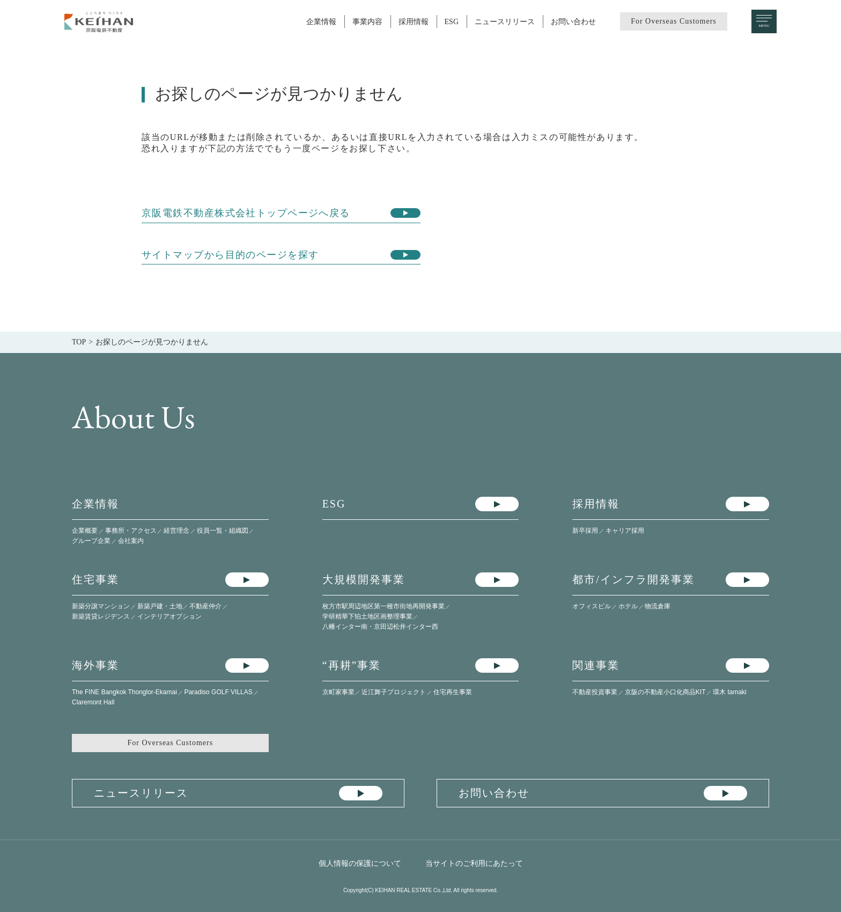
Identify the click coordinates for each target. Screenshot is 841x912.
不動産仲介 (205, 606)
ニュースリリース (505, 22)
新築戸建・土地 (159, 606)
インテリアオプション (169, 616)
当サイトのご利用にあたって (474, 863)
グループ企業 (91, 541)
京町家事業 (338, 692)
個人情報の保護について (360, 863)
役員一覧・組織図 (222, 530)
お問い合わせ (573, 22)
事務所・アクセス (131, 530)
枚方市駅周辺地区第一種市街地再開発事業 (383, 606)
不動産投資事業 (594, 692)
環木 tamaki (730, 692)
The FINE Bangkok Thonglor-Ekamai (124, 692)
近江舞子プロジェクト (394, 692)
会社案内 (131, 541)
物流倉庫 (657, 606)
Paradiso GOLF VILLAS (218, 692)
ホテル (628, 606)
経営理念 (176, 530)
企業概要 (85, 530)
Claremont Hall (93, 702)
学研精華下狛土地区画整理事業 (367, 616)
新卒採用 (585, 530)
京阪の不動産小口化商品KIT (665, 692)
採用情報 (414, 22)
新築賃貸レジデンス (101, 616)
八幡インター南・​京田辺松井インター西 (380, 626)
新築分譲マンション (101, 606)
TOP (79, 342)
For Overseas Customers (674, 21)
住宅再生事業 (452, 692)
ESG (452, 22)
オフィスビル (591, 606)
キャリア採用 (625, 530)
